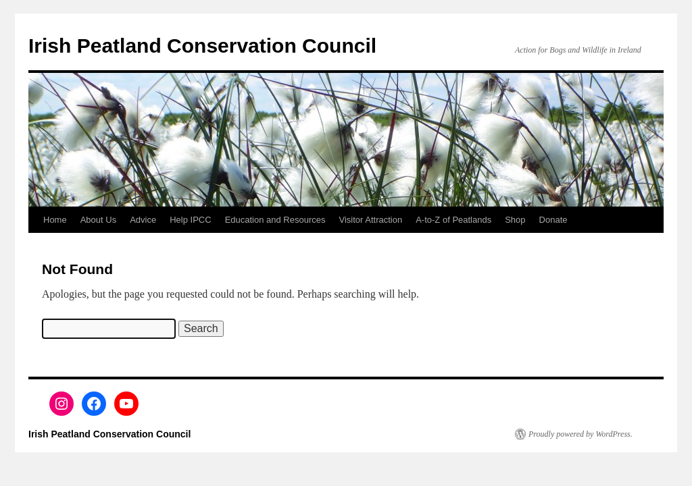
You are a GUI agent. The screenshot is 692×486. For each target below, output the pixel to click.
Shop (515, 220)
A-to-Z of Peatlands (453, 220)
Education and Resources (275, 220)
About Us (98, 220)
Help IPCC (190, 220)
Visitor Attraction (371, 220)
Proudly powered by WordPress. (580, 434)
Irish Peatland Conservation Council (202, 45)
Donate (553, 220)
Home (55, 220)
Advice (143, 220)
